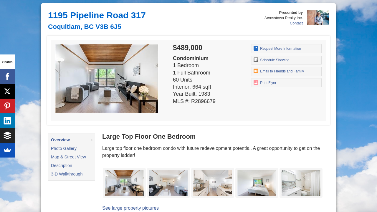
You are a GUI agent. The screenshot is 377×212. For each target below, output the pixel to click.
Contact (296, 23)
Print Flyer (265, 82)
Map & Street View (68, 157)
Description (61, 165)
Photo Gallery (64, 148)
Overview (60, 140)
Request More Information (277, 48)
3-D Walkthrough (66, 174)
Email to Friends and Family (279, 71)
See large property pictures (130, 208)
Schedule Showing (272, 59)
